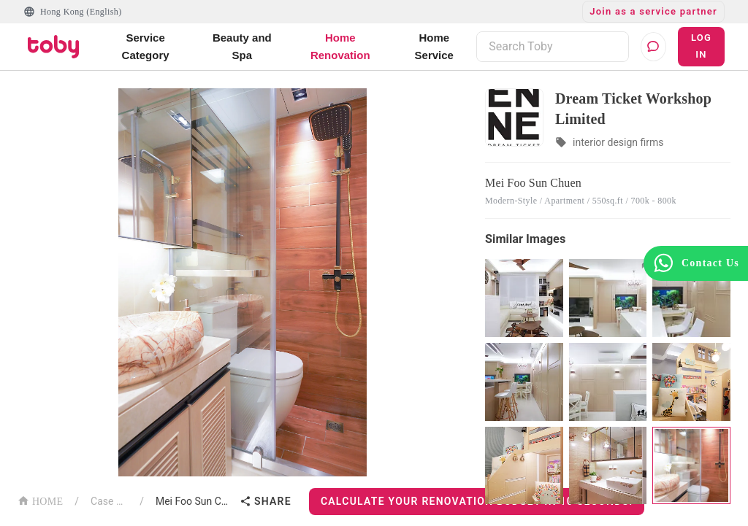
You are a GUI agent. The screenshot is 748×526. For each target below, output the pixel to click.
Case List (109, 501)
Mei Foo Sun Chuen (195, 501)
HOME (40, 500)
